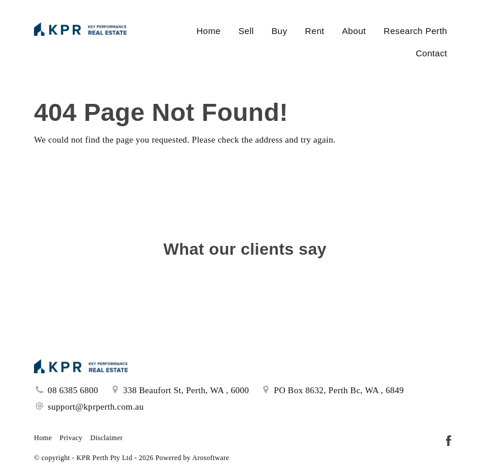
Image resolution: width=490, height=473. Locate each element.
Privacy (71, 438)
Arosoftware (210, 458)
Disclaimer (106, 438)
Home (208, 31)
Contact (431, 53)
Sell (246, 31)
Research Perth (415, 31)
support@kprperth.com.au (95, 406)
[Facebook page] (448, 441)
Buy (279, 31)
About (354, 31)
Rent (314, 31)
